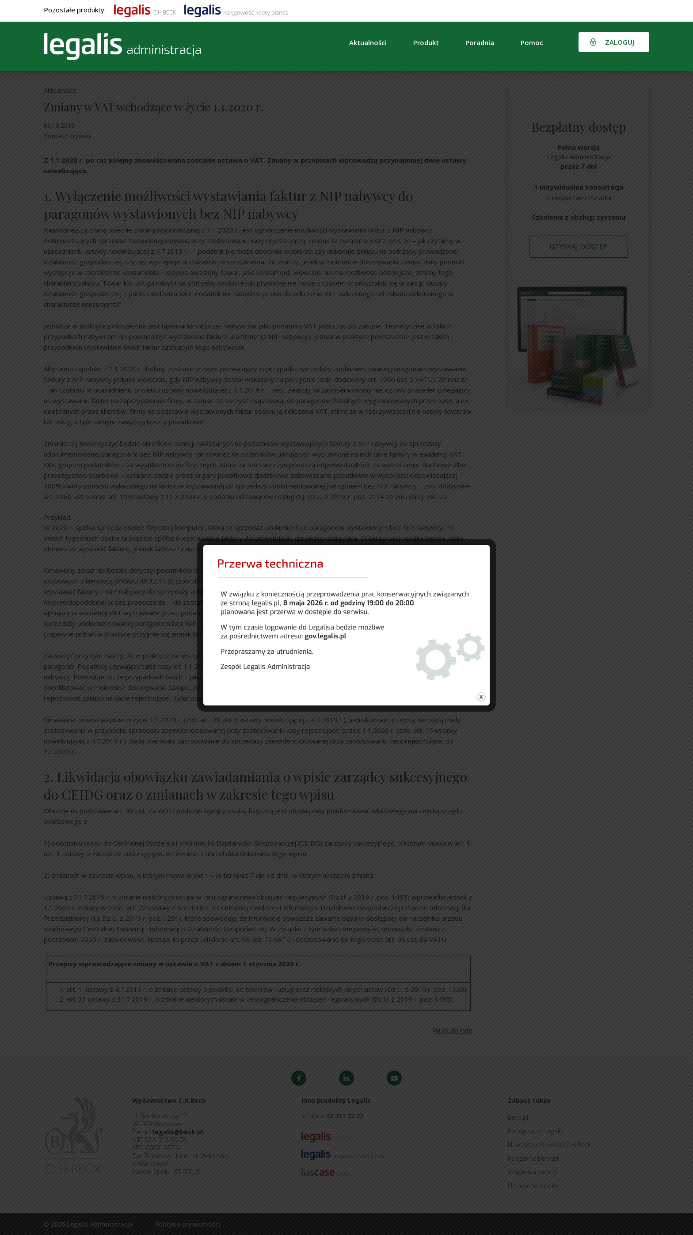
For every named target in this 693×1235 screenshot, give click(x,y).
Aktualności (368, 42)
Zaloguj (619, 42)
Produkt (426, 42)
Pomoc (532, 42)
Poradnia (479, 42)
